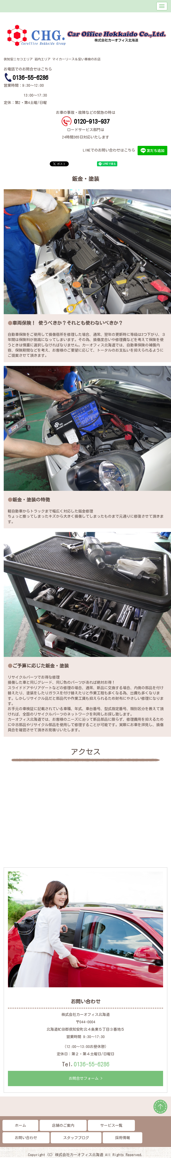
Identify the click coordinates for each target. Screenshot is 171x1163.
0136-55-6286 (91, 1064)
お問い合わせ (26, 1138)
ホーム (20, 1125)
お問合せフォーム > (85, 1078)
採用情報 (122, 1138)
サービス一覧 (111, 1125)
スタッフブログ (76, 1138)
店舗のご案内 (63, 1125)
